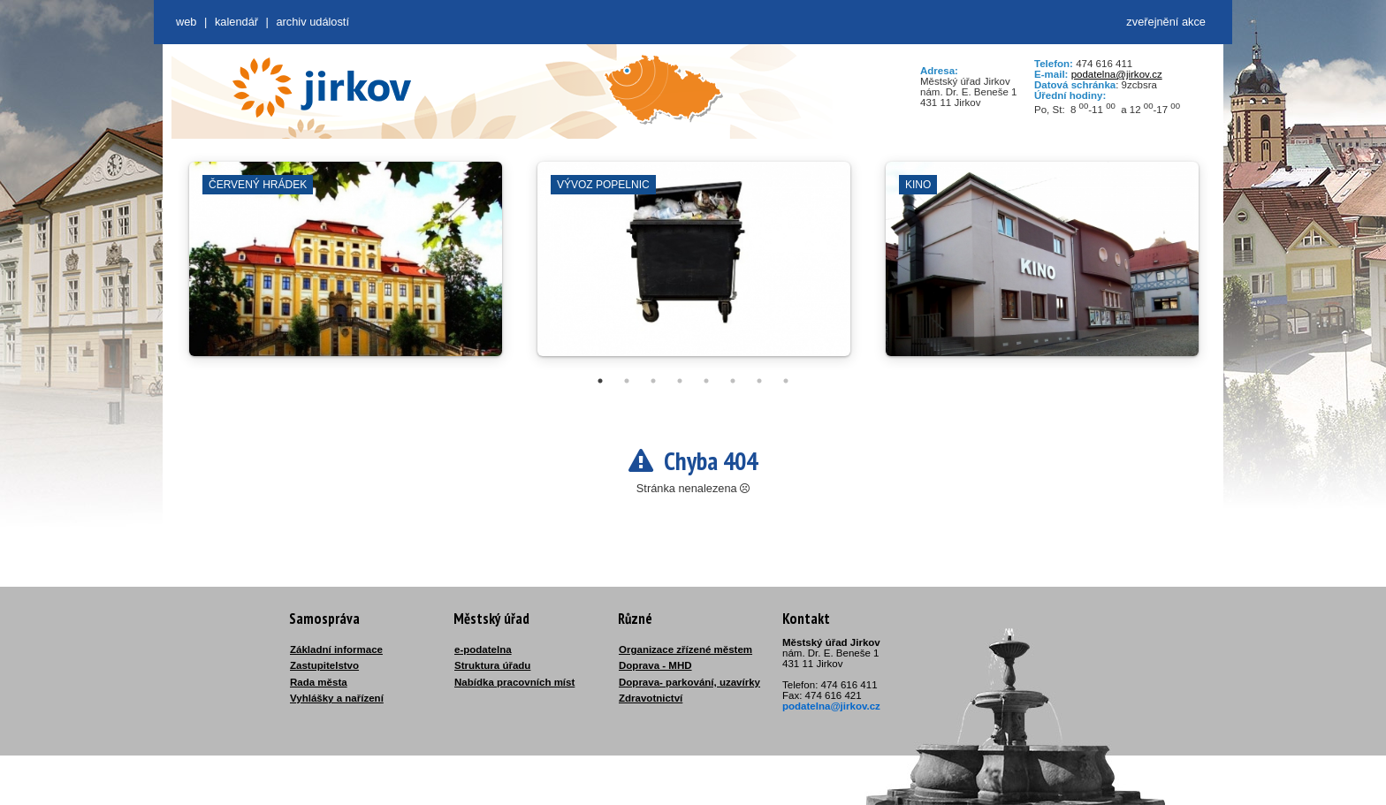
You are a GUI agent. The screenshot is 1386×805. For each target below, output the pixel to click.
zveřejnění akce (1166, 21)
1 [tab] (600, 381)
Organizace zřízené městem (685, 649)
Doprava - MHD (655, 665)
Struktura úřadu (492, 665)
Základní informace (336, 649)
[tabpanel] (345, 267)
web (186, 21)
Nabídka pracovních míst (514, 682)
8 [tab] (786, 381)
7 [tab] (759, 381)
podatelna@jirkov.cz (1116, 74)
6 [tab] (733, 381)
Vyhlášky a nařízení (337, 698)
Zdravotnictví (650, 698)
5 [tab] (706, 381)
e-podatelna (483, 649)
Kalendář (236, 21)
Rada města (318, 682)
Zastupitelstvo (324, 665)
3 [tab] (653, 381)
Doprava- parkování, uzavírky (689, 682)
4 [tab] (680, 381)
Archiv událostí (312, 21)
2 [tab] (627, 381)
